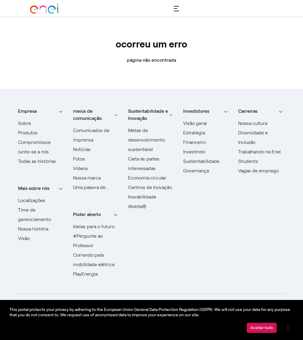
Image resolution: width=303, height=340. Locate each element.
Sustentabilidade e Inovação (148, 114)
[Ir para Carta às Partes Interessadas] (151, 163)
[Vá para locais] (41, 200)
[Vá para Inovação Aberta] (151, 201)
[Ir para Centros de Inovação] (151, 187)
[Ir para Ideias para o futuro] (96, 226)
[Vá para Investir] (206, 152)
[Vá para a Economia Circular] (151, 178)
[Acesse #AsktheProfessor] (96, 240)
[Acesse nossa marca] (96, 178)
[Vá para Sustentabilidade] (206, 161)
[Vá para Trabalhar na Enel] (261, 152)
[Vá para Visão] (41, 238)
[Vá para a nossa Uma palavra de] (96, 187)
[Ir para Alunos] (261, 161)
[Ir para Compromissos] (41, 142)
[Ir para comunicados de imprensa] (96, 135)
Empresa (27, 111)
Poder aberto (87, 214)
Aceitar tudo (261, 327)
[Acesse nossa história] (41, 229)
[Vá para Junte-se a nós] (41, 152)
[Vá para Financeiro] (206, 142)
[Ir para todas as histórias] (41, 161)
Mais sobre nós (33, 188)
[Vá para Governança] (206, 171)
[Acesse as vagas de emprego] (261, 171)
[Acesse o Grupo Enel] (44, 8)
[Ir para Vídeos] (96, 168)
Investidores (196, 111)
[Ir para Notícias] (96, 149)
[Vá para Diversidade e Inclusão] (261, 137)
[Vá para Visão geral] (206, 123)
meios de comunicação (87, 114)
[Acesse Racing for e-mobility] (96, 259)
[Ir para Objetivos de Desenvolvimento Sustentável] (151, 140)
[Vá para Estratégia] (206, 133)
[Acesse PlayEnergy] (96, 274)
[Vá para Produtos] (41, 133)
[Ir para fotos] (96, 159)
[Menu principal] (176, 8)
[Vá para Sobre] (41, 123)
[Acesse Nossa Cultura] (261, 123)
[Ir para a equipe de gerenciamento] (41, 214)
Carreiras (247, 111)
